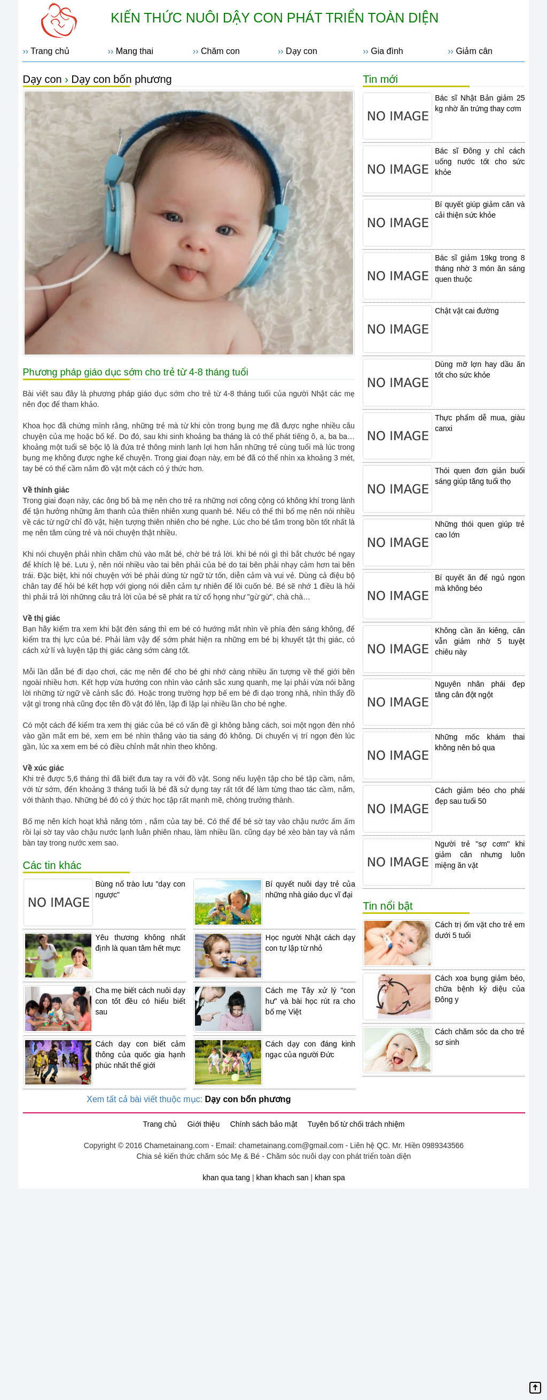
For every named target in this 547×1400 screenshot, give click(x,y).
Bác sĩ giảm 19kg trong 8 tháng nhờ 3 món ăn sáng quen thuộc (480, 268)
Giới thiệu (203, 1124)
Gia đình (387, 51)
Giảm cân (474, 51)
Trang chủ (49, 51)
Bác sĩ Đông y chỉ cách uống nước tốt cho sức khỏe (480, 161)
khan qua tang (226, 1177)
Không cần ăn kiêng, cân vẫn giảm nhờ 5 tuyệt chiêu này (480, 641)
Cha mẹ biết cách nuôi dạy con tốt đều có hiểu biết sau (140, 1001)
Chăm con (220, 51)
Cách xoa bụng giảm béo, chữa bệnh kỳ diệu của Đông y (480, 989)
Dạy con (301, 51)
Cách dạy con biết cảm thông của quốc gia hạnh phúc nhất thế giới (140, 1055)
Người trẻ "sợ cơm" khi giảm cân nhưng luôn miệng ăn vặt (480, 855)
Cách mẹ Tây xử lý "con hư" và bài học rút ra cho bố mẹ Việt (310, 1001)
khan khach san (282, 1177)
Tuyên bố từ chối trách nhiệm (356, 1124)
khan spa (330, 1177)
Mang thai (134, 51)
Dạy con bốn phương (122, 79)
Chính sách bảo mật (264, 1124)
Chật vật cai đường (467, 310)
